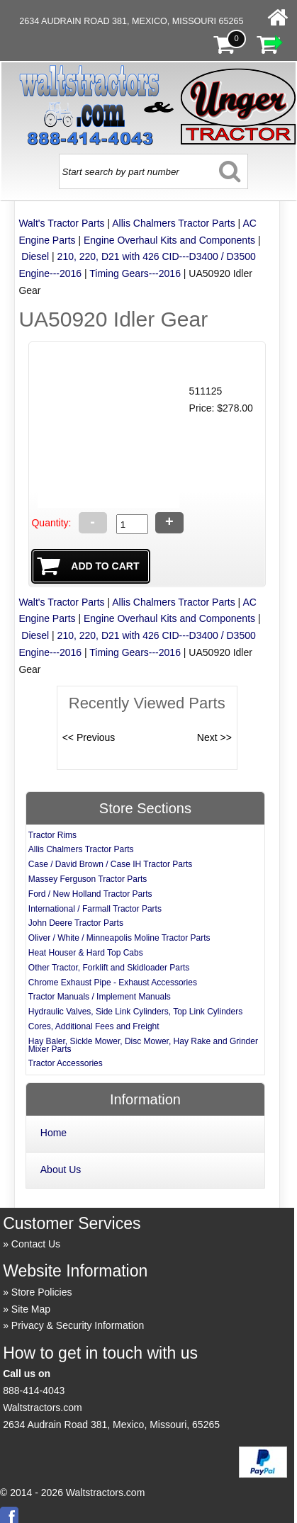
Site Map (30, 1309)
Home (53, 1132)
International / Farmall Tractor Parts (95, 909)
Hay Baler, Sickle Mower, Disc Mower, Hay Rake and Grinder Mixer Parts (143, 1045)
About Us (61, 1169)
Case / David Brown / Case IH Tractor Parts (110, 864)
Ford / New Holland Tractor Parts (90, 894)
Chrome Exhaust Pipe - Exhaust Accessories (112, 982)
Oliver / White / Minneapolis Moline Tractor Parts (119, 938)
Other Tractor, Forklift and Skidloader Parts (108, 968)
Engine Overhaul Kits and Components (169, 240)
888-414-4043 (34, 1390)
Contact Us (35, 1244)
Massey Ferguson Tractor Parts (87, 879)
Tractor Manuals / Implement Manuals (99, 997)
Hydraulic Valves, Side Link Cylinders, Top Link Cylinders (135, 1012)
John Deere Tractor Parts (75, 923)
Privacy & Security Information (78, 1325)
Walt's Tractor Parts (61, 223)
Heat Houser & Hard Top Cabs (85, 953)
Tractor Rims (52, 835)
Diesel (35, 256)
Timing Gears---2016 (135, 273)
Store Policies (41, 1292)
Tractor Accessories (65, 1063)
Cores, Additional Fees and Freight (93, 1026)
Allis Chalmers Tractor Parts (173, 223)
